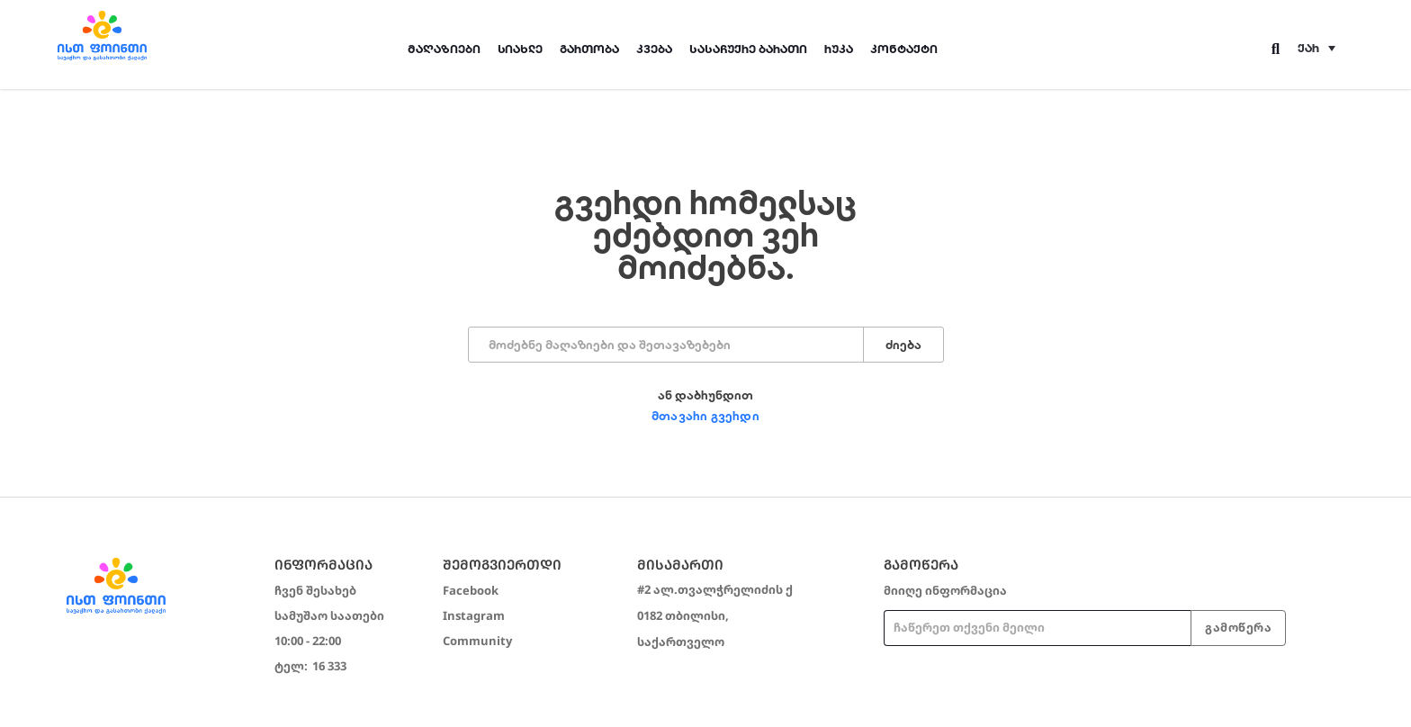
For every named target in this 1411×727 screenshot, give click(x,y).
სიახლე (520, 49)
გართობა (589, 49)
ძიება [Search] (903, 345)
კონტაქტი (904, 49)
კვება (654, 49)
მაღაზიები (444, 49)
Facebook (471, 590)
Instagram (474, 615)
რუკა (838, 49)
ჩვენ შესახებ (315, 590)
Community (477, 641)
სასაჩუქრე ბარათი (748, 49)
